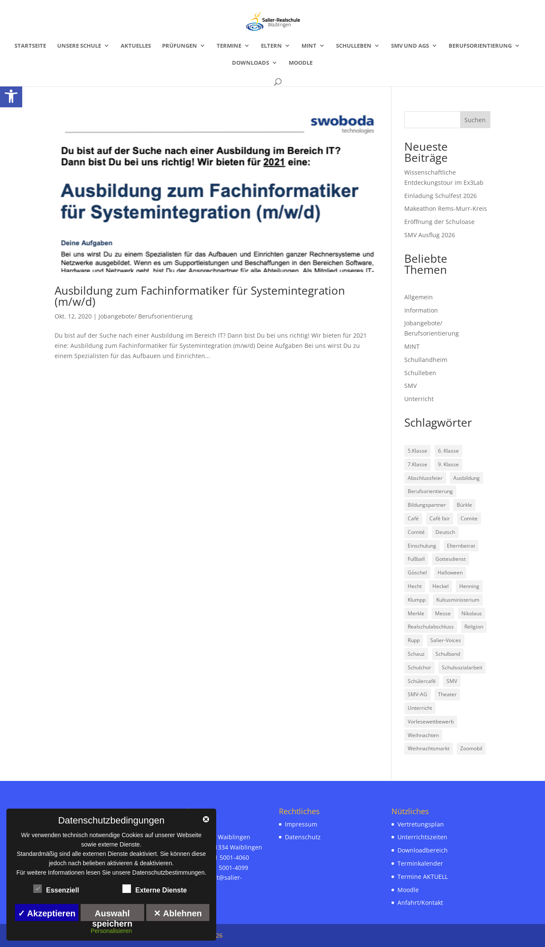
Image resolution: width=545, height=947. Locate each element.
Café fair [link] (439, 518)
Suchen (475, 120)
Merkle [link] (416, 613)
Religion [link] (473, 626)
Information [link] (421, 310)
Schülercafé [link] (422, 681)
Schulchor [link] (419, 667)
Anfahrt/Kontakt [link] (420, 902)
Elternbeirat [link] (461, 545)
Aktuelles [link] (136, 46)
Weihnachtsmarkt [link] (428, 748)
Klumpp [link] (417, 599)
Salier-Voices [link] (445, 640)
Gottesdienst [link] (450, 558)
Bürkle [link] (464, 504)
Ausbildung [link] (466, 478)
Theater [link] (447, 694)
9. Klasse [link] (448, 464)
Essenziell (56, 889)
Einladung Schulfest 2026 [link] (440, 196)
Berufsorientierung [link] (480, 46)
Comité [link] (416, 532)
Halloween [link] (450, 572)
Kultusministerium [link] (457, 599)
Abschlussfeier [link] (425, 478)
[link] (11, 96)
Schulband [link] (447, 653)
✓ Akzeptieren (46, 913)
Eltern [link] (271, 46)
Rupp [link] (414, 640)
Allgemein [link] (418, 297)
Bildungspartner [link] (427, 504)
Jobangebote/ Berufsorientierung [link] (146, 316)
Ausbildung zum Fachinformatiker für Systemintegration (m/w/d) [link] (200, 296)
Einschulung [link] (422, 545)
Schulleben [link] (353, 46)
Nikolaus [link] (471, 613)
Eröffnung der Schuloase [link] (439, 222)
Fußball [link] (416, 558)
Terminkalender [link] (420, 863)
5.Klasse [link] (417, 450)
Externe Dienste (154, 889)
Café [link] (413, 518)
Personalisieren (111, 930)
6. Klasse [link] (448, 450)
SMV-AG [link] (417, 694)
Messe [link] (443, 613)
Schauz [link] (416, 653)
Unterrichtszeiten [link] (422, 837)
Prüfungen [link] (179, 46)
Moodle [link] (301, 63)
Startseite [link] (30, 46)
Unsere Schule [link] (79, 46)
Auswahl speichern (112, 915)
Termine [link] (229, 46)
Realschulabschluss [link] (431, 626)
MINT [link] (308, 46)
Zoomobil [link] (471, 748)
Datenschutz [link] (303, 837)
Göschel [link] (417, 572)
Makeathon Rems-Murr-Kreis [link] (445, 208)
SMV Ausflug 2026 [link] (429, 235)
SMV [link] (410, 386)
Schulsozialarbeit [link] (462, 667)
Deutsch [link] (445, 532)
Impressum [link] (301, 824)
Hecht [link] (415, 586)
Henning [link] (469, 586)
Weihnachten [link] (423, 735)
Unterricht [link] (419, 399)
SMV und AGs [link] (410, 46)
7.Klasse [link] (417, 464)
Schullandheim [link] (425, 360)
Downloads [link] (250, 63)
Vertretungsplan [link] (420, 824)
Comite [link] (469, 518)
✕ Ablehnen (178, 913)
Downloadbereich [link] (422, 850)
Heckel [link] (440, 586)
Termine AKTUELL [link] (422, 876)
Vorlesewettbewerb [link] (431, 721)
